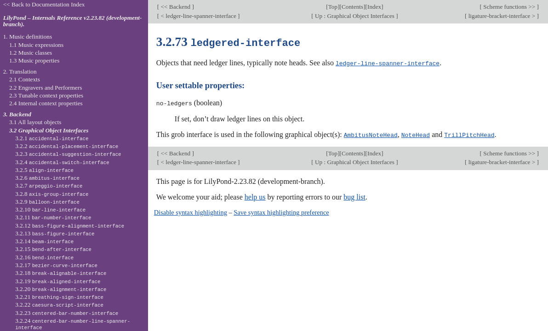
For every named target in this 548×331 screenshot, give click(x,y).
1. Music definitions (27, 36)
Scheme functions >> (509, 6)
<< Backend (175, 6)
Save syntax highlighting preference (281, 211)
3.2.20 (60, 288)
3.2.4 (62, 162)
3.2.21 (59, 296)
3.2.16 (44, 257)
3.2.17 (56, 265)
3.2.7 (48, 185)
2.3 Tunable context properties (46, 95)
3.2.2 (66, 146)
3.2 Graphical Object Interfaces (48, 130)
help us (255, 196)
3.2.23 (66, 312)
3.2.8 (51, 193)
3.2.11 (53, 217)
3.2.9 (47, 201)
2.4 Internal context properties (46, 103)
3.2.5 (44, 169)
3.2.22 (59, 304)
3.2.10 (50, 209)
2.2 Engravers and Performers (45, 87)
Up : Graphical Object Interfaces (355, 15)
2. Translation (20, 71)
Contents (352, 6)
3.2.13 (54, 233)
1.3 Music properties (34, 60)
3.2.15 (53, 248)
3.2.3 (68, 153)
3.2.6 (47, 177)
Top (332, 6)
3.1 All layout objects (35, 122)
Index (374, 6)
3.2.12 (69, 225)
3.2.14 (44, 241)
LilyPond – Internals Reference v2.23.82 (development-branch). (72, 21)
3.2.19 (57, 281)
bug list (354, 196)
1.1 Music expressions (36, 44)
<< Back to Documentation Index (44, 4)
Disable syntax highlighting (190, 211)
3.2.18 (60, 272)
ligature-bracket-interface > (502, 15)
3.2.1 (51, 138)
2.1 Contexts (24, 79)
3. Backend (17, 114)
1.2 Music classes (30, 52)
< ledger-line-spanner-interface (198, 15)
